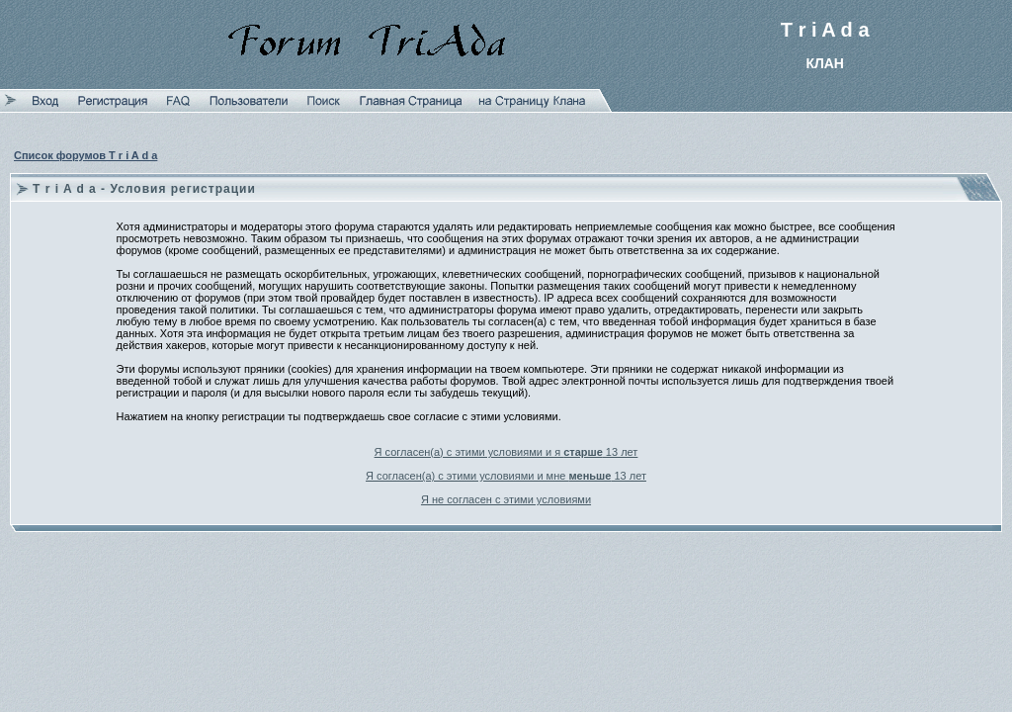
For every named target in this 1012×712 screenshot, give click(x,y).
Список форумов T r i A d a (85, 155)
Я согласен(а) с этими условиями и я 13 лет (506, 452)
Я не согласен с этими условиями (506, 499)
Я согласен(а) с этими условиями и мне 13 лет (506, 476)
